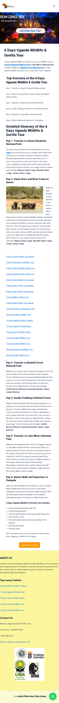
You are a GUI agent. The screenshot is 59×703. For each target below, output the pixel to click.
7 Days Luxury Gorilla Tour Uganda (20, 286)
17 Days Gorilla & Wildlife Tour (18, 344)
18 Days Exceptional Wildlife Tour (19, 349)
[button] (53, 696)
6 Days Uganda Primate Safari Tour (20, 274)
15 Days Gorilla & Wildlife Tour (18, 338)
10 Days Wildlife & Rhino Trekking (19, 320)
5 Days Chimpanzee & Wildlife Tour (20, 262)
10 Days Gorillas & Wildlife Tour (18, 315)
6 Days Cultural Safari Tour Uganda (20, 280)
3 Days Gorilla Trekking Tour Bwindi (20, 257)
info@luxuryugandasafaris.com (17, 642)
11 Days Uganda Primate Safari (18, 326)
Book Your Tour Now (29, 545)
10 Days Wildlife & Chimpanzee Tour (20, 309)
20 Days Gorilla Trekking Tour (17, 355)
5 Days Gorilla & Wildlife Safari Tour (20, 268)
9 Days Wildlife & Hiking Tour (17, 297)
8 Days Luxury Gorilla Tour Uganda (20, 291)
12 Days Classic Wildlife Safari (18, 332)
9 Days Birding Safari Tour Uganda (20, 303)
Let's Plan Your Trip (30, 30)
